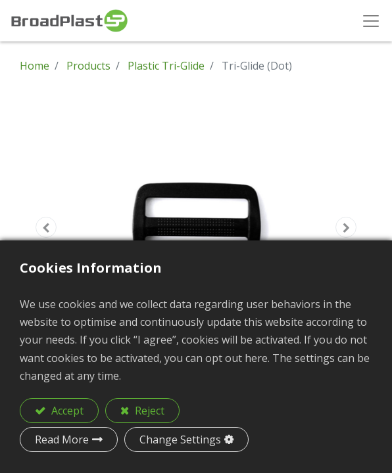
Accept (66, 410)
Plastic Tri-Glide (166, 65)
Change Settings (180, 439)
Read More (62, 439)
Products (88, 65)
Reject (148, 410)
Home (34, 65)
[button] (46, 227)
